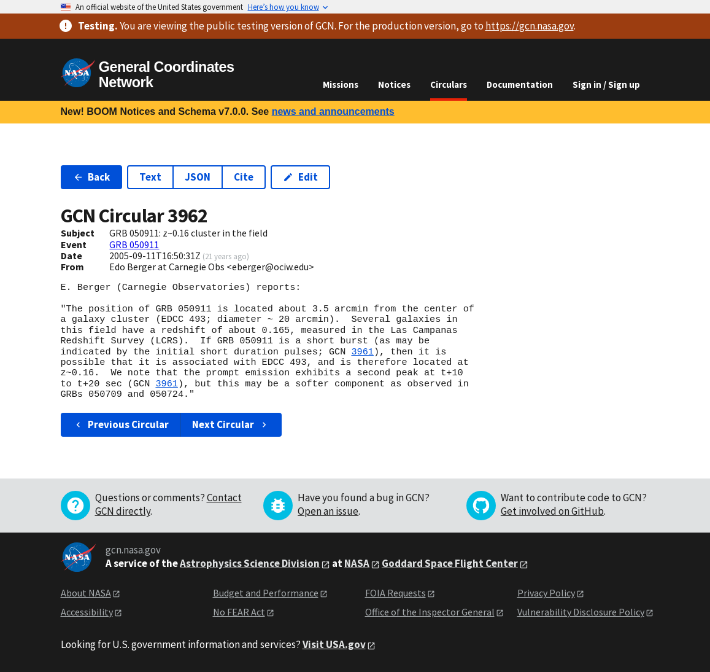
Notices (394, 84)
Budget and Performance (265, 593)
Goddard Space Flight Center (450, 563)
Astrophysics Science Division (250, 563)
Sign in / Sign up (606, 84)
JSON (197, 177)
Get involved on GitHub (552, 511)
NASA (356, 563)
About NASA (86, 593)
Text (150, 177)
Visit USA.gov (334, 644)
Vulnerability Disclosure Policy (580, 612)
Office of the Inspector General (430, 612)
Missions (340, 84)
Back (91, 177)
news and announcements (333, 111)
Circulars (448, 84)
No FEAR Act (239, 612)
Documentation (520, 84)
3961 (362, 352)
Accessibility (87, 612)
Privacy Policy (546, 593)
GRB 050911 (134, 244)
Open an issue (328, 511)
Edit (300, 177)
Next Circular (230, 424)
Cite (243, 177)
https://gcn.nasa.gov (529, 26)
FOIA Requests (395, 593)
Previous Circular (121, 424)
